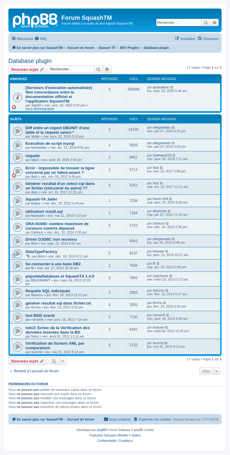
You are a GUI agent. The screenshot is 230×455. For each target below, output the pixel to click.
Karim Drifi (160, 199)
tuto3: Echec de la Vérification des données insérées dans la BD (57, 330)
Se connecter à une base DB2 (53, 264)
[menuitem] (40, 38)
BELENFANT (40, 280)
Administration (44, 109)
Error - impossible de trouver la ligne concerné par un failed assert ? (59, 170)
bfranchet (160, 211)
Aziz (34, 176)
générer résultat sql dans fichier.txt (58, 303)
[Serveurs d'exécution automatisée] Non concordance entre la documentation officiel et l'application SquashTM (58, 94)
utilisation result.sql (44, 211)
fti (32, 268)
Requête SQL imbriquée (47, 291)
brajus (35, 203)
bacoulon (38, 215)
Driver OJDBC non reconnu (51, 239)
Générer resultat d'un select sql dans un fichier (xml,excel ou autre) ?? (60, 185)
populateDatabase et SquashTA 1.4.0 (59, 276)
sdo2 (34, 160)
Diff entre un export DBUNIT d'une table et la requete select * (57, 130)
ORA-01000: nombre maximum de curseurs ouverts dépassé (57, 226)
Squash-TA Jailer (41, 199)
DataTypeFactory (41, 251)
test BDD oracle (40, 315)
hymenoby (38, 147)
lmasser (158, 251)
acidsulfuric (161, 87)
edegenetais (162, 127)
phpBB (101, 430)
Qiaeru (136, 435)
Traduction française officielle (108, 435)
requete (32, 155)
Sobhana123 (162, 155)
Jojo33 (36, 105)
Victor (35, 136)
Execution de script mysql (49, 143)
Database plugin (30, 61)
